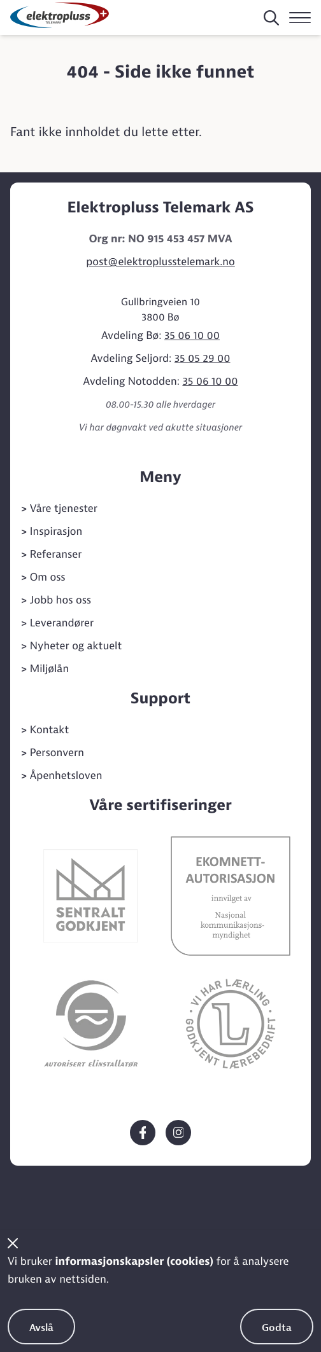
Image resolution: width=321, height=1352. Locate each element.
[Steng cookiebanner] (13, 1243)
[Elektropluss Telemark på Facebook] (142, 1132)
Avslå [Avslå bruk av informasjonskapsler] (41, 1327)
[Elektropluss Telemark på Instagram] (178, 1132)
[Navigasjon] (300, 18)
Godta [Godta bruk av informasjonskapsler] (277, 1327)
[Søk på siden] (271, 17)
